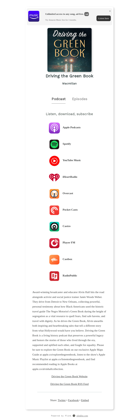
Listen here (103, 18)
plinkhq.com (82, 415)
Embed (85, 400)
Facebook (73, 400)
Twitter (62, 400)
